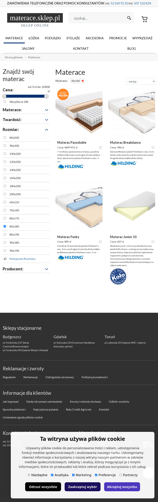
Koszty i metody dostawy (85, 401)
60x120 (14, 202)
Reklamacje (30, 377)
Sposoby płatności (14, 409)
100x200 (15, 153)
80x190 (14, 234)
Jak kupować (11, 401)
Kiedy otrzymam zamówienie (44, 401)
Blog (131, 48)
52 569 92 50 (119, 3)
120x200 (15, 161)
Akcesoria (95, 38)
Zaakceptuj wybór (82, 487)
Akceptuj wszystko (122, 487)
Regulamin (9, 377)
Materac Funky (68, 237)
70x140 (14, 210)
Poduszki (53, 38)
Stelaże (73, 38)
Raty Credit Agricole (78, 409)
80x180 (14, 226)
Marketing (81, 475)
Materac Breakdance (125, 142)
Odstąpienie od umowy (59, 377)
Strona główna (14, 57)
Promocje (118, 38)
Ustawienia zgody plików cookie (23, 417)
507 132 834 (142, 3)
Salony (28, 48)
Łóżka (34, 38)
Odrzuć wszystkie (43, 487)
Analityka (59, 475)
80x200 (14, 137)
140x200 (15, 170)
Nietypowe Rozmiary (22, 258)
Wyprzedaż (142, 38)
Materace (14, 38)
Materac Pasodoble (71, 142)
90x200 (14, 145)
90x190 (14, 250)
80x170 (14, 218)
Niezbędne (37, 475)
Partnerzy (128, 475)
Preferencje (105, 475)
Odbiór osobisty (119, 401)
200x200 (15, 194)
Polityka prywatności (95, 377)
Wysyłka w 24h (19, 101)
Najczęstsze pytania (45, 409)
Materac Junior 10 (123, 237)
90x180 (14, 242)
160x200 (15, 178)
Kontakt (81, 48)
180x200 (15, 186)
